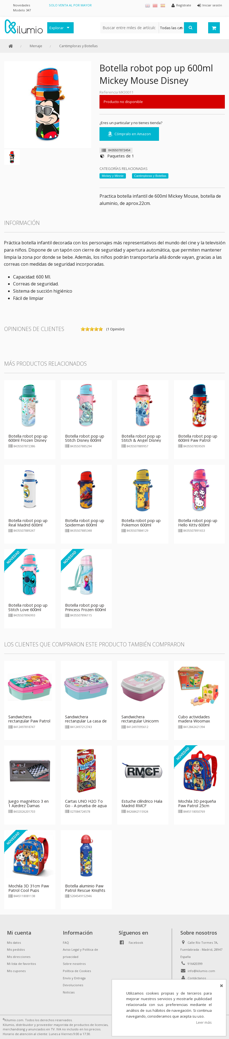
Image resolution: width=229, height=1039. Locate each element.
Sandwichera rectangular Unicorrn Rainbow (140, 721)
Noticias (68, 992)
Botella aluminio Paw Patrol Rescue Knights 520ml (85, 890)
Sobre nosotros (74, 964)
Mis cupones (16, 971)
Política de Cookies (77, 971)
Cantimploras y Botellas (78, 45)
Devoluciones (73, 985)
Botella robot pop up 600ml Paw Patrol (197, 438)
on (83, 329)
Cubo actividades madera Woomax (194, 719)
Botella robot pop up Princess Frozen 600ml (85, 607)
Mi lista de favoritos (21, 964)
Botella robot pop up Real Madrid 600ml (28, 523)
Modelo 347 (22, 10)
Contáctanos (197, 978)
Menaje (36, 45)
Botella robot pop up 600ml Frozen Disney (28, 438)
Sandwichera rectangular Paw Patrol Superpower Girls (29, 721)
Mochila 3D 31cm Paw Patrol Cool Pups (28, 888)
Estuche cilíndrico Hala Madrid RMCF (141, 803)
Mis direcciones (18, 957)
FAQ (66, 942)
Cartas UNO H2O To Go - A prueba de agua (86, 803)
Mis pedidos (16, 949)
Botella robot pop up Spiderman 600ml (84, 523)
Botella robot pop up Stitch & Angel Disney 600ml (141, 440)
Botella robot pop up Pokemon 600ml (141, 523)
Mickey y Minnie (112, 175)
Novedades (21, 5)
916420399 (195, 964)
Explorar (56, 27)
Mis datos (14, 942)
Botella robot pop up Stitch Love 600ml (28, 607)
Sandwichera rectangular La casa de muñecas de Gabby (86, 721)
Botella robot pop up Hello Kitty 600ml (197, 523)
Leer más (204, 1022)
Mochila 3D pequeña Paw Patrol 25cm (197, 803)
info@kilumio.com (201, 971)
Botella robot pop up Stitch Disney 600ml (84, 438)
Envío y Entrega (74, 978)
